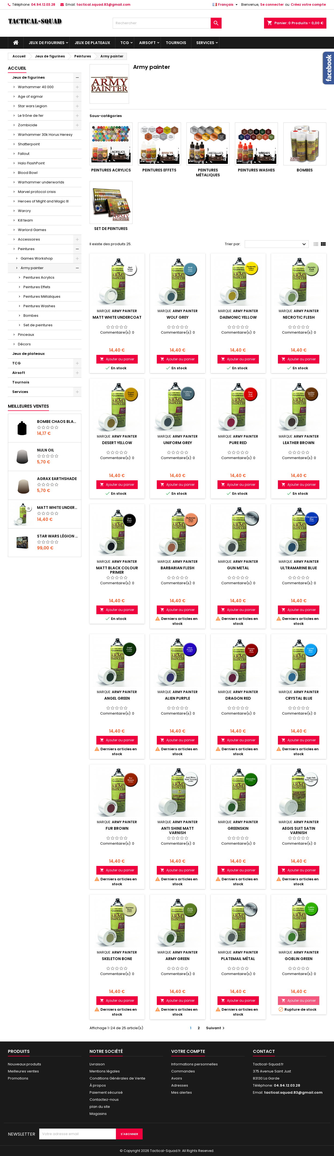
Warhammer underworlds (41, 182)
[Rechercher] (167, 23)
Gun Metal (238, 568)
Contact (264, 1051)
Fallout (23, 153)
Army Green (177, 958)
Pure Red (238, 442)
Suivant (216, 1028)
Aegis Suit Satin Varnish (298, 830)
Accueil (17, 68)
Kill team (25, 220)
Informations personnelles (194, 1064)
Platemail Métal (238, 958)
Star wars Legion (32, 106)
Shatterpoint (29, 144)
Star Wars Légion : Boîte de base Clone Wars (58, 536)
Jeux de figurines (47, 42)
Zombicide (27, 125)
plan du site (100, 1106)
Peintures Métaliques (41, 296)
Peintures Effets (36, 287)
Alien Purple (177, 698)
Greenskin (238, 828)
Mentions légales (105, 1071)
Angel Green (117, 698)
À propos (98, 1085)
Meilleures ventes (23, 1071)
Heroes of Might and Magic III (43, 201)
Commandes (183, 1071)
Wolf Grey (177, 317)
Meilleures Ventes (28, 406)
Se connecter (272, 4)
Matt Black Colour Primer (117, 570)
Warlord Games (32, 229)
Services (205, 42)
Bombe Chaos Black (58, 421)
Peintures (26, 248)
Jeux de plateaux (92, 42)
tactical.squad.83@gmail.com (103, 4)
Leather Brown (298, 442)
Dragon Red (238, 698)
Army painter (32, 267)
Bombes (30, 315)
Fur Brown (117, 828)
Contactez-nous (104, 1099)
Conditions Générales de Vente (117, 1078)
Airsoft (147, 42)
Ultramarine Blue (298, 568)
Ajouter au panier (117, 359)
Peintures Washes (39, 306)
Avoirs (176, 1078)
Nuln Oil (45, 450)
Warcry (24, 210)
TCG (124, 42)
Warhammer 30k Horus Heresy (45, 134)
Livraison (97, 1064)
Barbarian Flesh (177, 568)
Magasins (98, 1113)
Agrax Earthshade (57, 478)
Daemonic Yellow (238, 317)
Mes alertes (181, 1092)
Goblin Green (298, 958)
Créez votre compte (308, 4)
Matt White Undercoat (58, 507)
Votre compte (188, 1051)
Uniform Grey (177, 442)
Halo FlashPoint (31, 163)
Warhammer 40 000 (36, 87)
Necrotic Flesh (299, 317)
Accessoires (29, 239)
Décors (24, 344)
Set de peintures (38, 325)
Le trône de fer (31, 115)
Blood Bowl (28, 172)
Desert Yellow (117, 442)
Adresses (179, 1085)
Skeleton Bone (117, 958)
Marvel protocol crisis (37, 191)
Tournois (176, 42)
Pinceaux (26, 334)
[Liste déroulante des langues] (226, 4)
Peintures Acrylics (38, 277)
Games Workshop (37, 258)
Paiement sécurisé (106, 1092)
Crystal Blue (298, 698)
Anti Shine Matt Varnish (177, 830)
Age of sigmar (30, 96)
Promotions (18, 1078)
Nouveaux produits (24, 1064)
